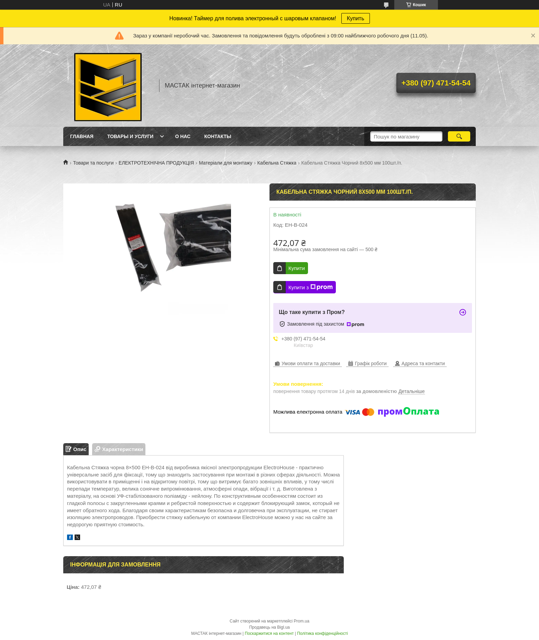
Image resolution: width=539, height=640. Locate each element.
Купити (296, 268)
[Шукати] (459, 136)
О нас (182, 136)
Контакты (217, 136)
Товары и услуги (130, 136)
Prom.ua (301, 621)
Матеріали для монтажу (225, 163)
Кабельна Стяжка (276, 163)
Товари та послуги (93, 163)
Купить (355, 18)
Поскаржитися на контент (269, 633)
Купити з (310, 287)
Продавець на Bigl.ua (269, 627)
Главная (82, 136)
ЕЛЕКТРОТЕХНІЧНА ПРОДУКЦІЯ (156, 163)
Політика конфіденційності (322, 633)
